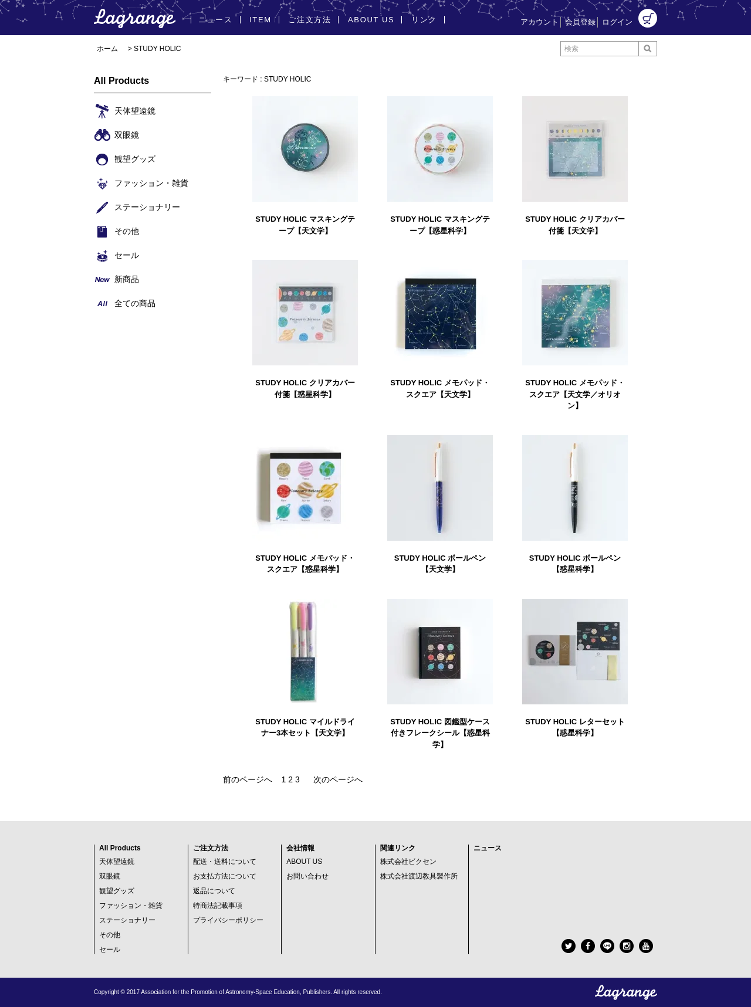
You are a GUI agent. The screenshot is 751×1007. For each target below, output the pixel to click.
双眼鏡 (109, 876)
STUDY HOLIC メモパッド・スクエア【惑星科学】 (305, 564)
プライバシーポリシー (228, 920)
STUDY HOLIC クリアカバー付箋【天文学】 (575, 225)
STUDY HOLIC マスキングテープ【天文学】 (305, 225)
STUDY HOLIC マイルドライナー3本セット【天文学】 (305, 727)
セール (109, 949)
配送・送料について (224, 861)
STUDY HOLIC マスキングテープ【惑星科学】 (440, 225)
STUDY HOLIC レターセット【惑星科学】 (575, 727)
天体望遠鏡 (116, 861)
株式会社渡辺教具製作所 (419, 876)
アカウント (539, 22)
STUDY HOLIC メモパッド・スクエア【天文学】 (440, 388)
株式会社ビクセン (408, 861)
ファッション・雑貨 (131, 905)
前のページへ (247, 779)
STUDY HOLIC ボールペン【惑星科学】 (575, 564)
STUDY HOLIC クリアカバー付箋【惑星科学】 (305, 388)
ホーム (107, 49)
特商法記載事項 (217, 905)
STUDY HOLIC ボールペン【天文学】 (440, 564)
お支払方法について (224, 876)
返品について (214, 891)
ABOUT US (304, 861)
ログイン (617, 22)
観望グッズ (116, 891)
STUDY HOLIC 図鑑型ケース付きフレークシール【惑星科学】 (440, 733)
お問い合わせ (307, 876)
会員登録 (580, 22)
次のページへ (338, 779)
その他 (109, 935)
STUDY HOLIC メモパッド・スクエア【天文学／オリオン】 (575, 394)
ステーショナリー (127, 920)
